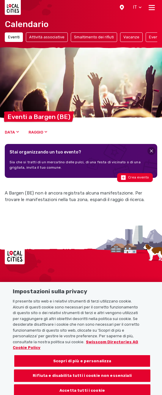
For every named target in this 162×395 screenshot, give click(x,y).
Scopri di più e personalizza (82, 366)
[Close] (151, 151)
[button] (122, 7)
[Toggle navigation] (151, 7)
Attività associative (47, 37)
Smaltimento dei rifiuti (94, 37)
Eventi (14, 37)
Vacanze (131, 37)
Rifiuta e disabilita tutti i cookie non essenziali (82, 381)
